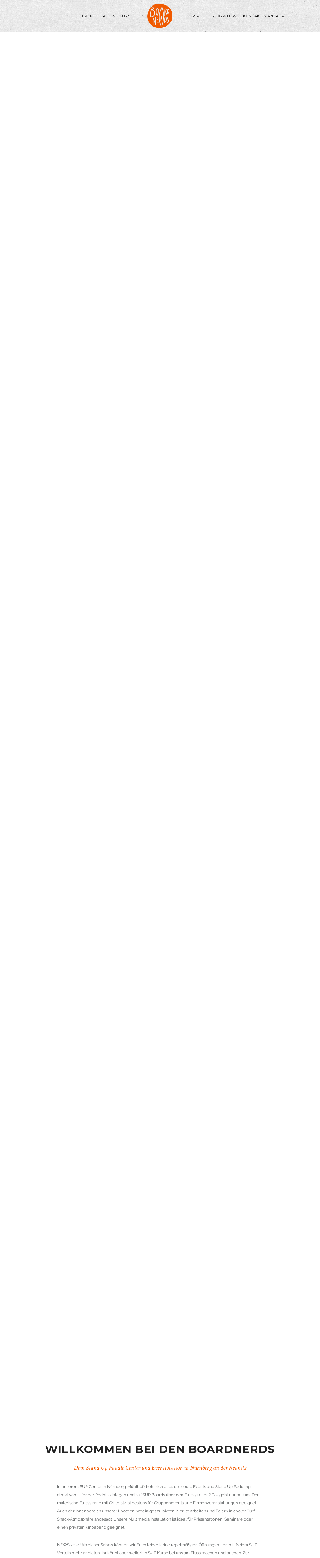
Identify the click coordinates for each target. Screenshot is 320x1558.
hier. (154, 1296)
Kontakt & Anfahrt (265, 16)
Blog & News (225, 16)
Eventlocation (99, 16)
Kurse (126, 16)
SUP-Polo (197, 16)
